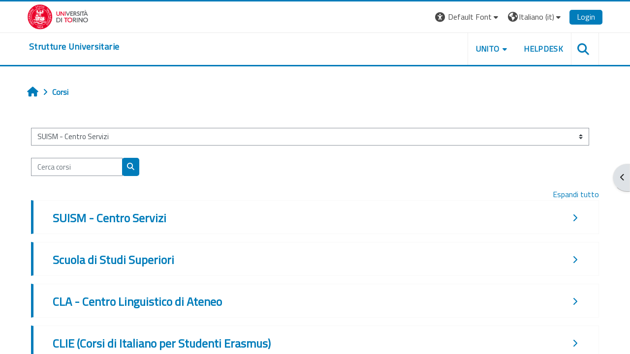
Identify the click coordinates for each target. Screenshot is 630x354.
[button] (468, 17)
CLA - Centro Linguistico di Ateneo (137, 301)
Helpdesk (543, 49)
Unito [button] (488, 49)
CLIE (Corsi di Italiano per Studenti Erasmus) (162, 343)
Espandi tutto (576, 194)
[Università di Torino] (58, 16)
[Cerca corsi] (77, 167)
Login (586, 17)
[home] (74, 46)
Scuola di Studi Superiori (113, 259)
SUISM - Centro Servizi (109, 218)
